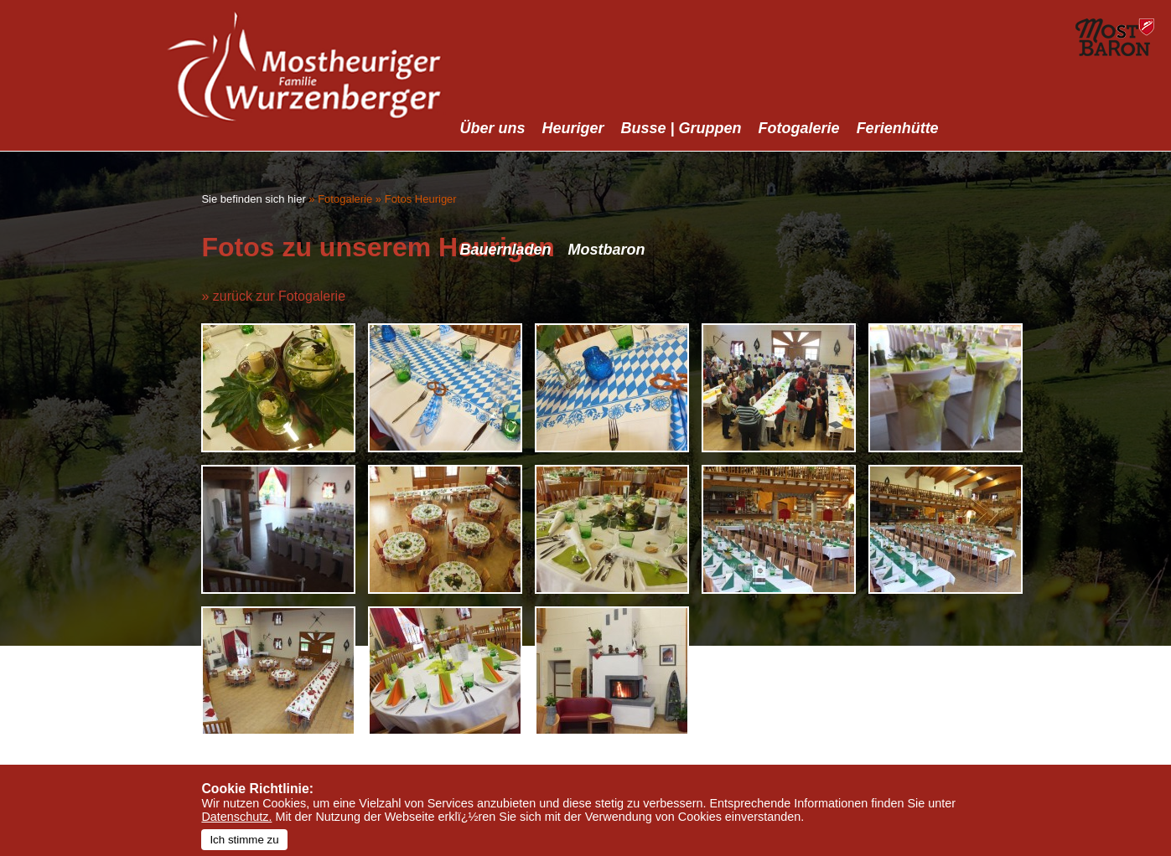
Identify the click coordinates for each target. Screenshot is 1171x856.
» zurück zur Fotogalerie (273, 296)
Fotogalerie (799, 128)
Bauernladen (506, 249)
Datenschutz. (236, 816)
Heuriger (573, 128)
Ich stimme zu (244, 839)
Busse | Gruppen (681, 128)
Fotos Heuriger (421, 199)
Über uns (493, 128)
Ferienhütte (898, 128)
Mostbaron (606, 249)
